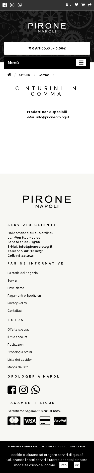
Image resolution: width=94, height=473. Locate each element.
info (63, 465)
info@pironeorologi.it (35, 246)
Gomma (44, 75)
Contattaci (15, 310)
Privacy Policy (17, 303)
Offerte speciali (18, 329)
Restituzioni (16, 344)
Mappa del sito (18, 367)
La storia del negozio (23, 273)
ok (77, 465)
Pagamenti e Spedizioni (25, 295)
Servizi (12, 280)
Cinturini (25, 75)
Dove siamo (16, 288)
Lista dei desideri (20, 359)
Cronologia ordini (20, 352)
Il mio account (17, 337)
